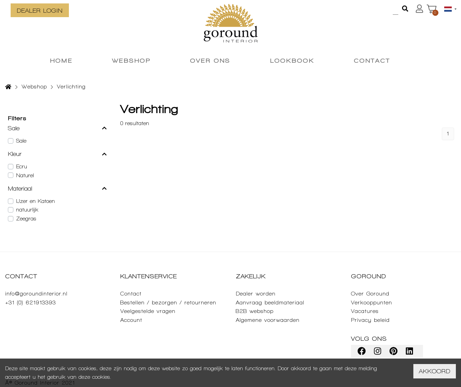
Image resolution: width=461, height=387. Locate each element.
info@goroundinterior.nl (36, 294)
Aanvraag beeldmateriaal (270, 302)
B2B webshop (255, 311)
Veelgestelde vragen (147, 311)
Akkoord (434, 371)
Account (131, 320)
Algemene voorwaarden (268, 320)
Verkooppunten (371, 302)
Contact (131, 294)
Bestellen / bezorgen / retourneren (168, 302)
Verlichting (71, 86)
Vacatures (365, 311)
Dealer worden (256, 294)
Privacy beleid (370, 320)
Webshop (34, 86)
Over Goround (370, 294)
